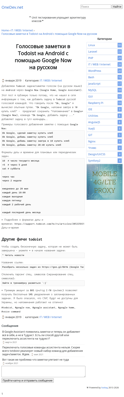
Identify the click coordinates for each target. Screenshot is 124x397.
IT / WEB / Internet (51, 80)
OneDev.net (12, 7)
